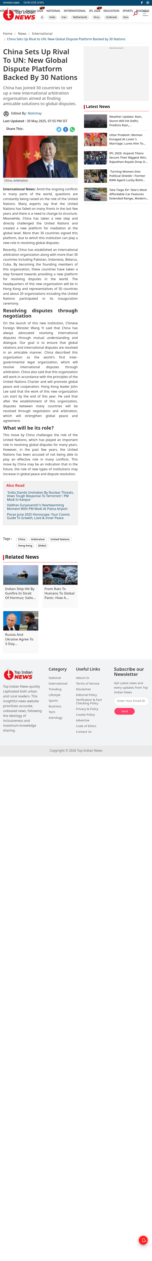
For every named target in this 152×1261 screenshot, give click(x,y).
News (22, 34)
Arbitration (38, 539)
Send (124, 711)
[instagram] (148, 2)
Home (7, 34)
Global (42, 546)
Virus (96, 17)
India (52, 17)
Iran (64, 17)
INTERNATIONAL (75, 11)
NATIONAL (53, 11)
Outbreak (111, 17)
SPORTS (128, 11)
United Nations (59, 539)
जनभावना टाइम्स (11, 3)
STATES (15, 11)
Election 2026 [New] (34, 11)
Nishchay (35, 114)
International (42, 34)
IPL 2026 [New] (94, 11)
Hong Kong (25, 546)
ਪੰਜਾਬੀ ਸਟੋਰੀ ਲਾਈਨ (33, 3)
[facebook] (142, 2)
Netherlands (80, 17)
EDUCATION (111, 11)
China (21, 539)
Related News (22, 557)
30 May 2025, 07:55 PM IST (35, 121)
